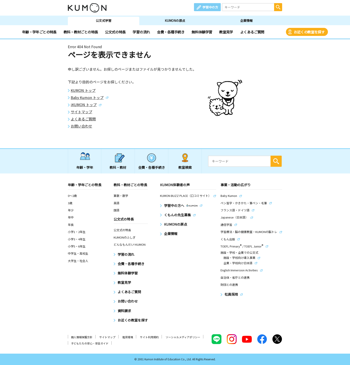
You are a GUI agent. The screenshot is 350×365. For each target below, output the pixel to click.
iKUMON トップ (84, 104)
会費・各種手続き (170, 32)
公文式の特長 (115, 32)
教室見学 (226, 32)
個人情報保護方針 (81, 337)
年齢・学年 (84, 167)
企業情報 (246, 20)
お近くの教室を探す (309, 32)
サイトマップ (81, 111)
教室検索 (185, 167)
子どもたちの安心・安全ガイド (89, 343)
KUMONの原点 (175, 20)
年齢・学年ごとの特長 (39, 32)
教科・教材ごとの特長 (81, 32)
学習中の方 (210, 7)
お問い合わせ (81, 126)
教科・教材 (118, 167)
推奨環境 (127, 337)
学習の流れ (141, 32)
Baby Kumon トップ (87, 97)
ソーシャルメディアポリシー (183, 337)
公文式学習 (103, 20)
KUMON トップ (83, 90)
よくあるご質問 (252, 32)
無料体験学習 (202, 32)
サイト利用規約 (149, 337)
